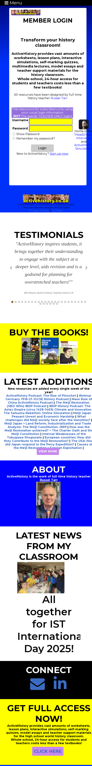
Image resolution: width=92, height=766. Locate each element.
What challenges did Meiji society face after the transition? (47, 403)
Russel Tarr (59, 98)
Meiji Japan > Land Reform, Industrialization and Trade (47, 409)
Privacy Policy (39, 210)
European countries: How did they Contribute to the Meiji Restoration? (47, 424)
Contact (57, 210)
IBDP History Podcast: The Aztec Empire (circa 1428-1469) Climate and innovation (47, 393)
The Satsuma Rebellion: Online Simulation (37, 398)
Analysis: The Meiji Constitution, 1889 (37, 412)
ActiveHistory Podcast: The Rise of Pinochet (41, 381)
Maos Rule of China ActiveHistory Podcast (50, 386)
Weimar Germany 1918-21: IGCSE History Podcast (48, 382)
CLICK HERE (48, 736)
